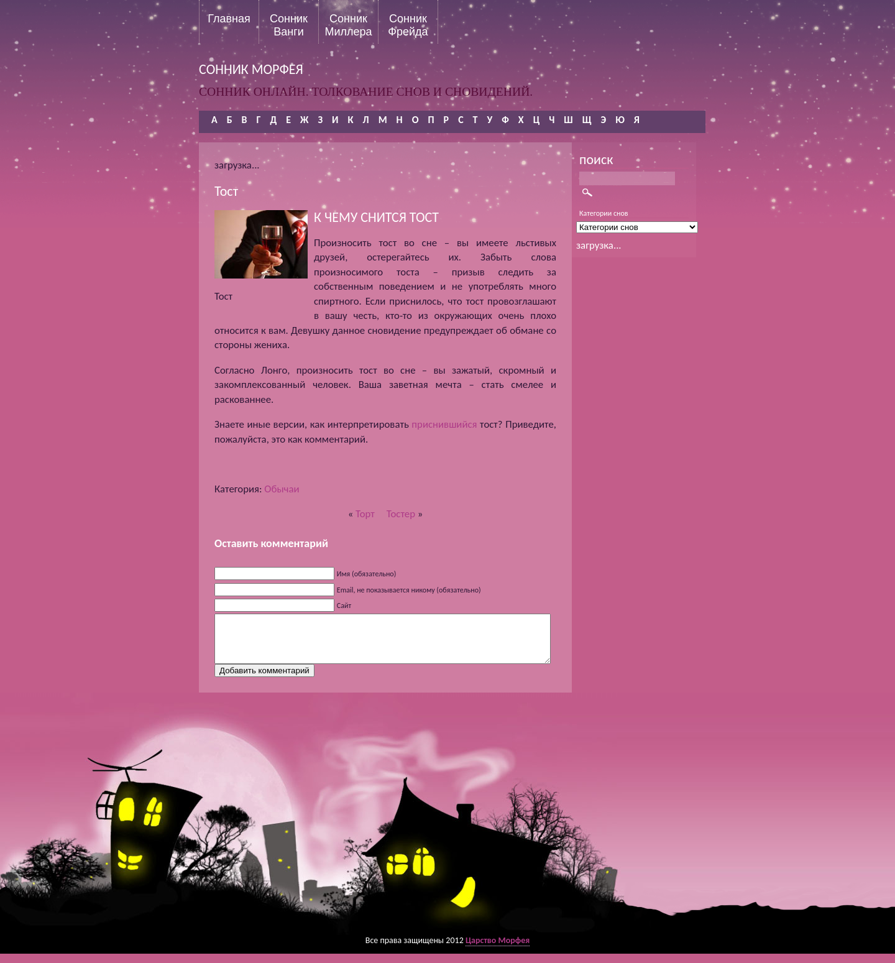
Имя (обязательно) (367, 573)
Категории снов (603, 213)
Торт (365, 513)
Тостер (401, 513)
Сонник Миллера (348, 24)
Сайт (344, 605)
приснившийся (444, 424)
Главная (229, 18)
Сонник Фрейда (408, 24)
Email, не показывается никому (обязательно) (409, 590)
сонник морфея (251, 69)
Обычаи (281, 488)
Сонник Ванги (289, 24)
